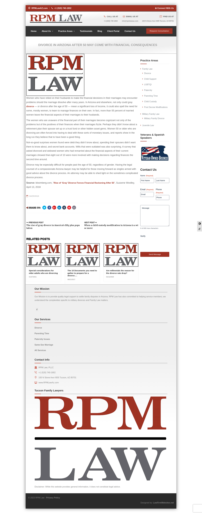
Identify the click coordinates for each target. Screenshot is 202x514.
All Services (40, 350)
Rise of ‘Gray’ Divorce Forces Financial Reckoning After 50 (86, 183)
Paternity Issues (42, 339)
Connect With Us (164, 8)
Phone (159, 191)
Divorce (147, 74)
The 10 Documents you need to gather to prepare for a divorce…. (81, 273)
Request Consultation (159, 31)
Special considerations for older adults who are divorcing (42, 273)
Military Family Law (151, 114)
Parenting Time (151, 96)
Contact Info (42, 360)
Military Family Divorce (154, 119)
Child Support (150, 79)
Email (147, 190)
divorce (30, 106)
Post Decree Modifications (156, 107)
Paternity (148, 90)
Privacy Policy (53, 498)
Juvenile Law (148, 126)
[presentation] (159, 248)
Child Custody (150, 102)
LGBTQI (148, 85)
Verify (142, 240)
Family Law (147, 69)
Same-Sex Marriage (44, 345)
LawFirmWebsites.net (163, 503)
